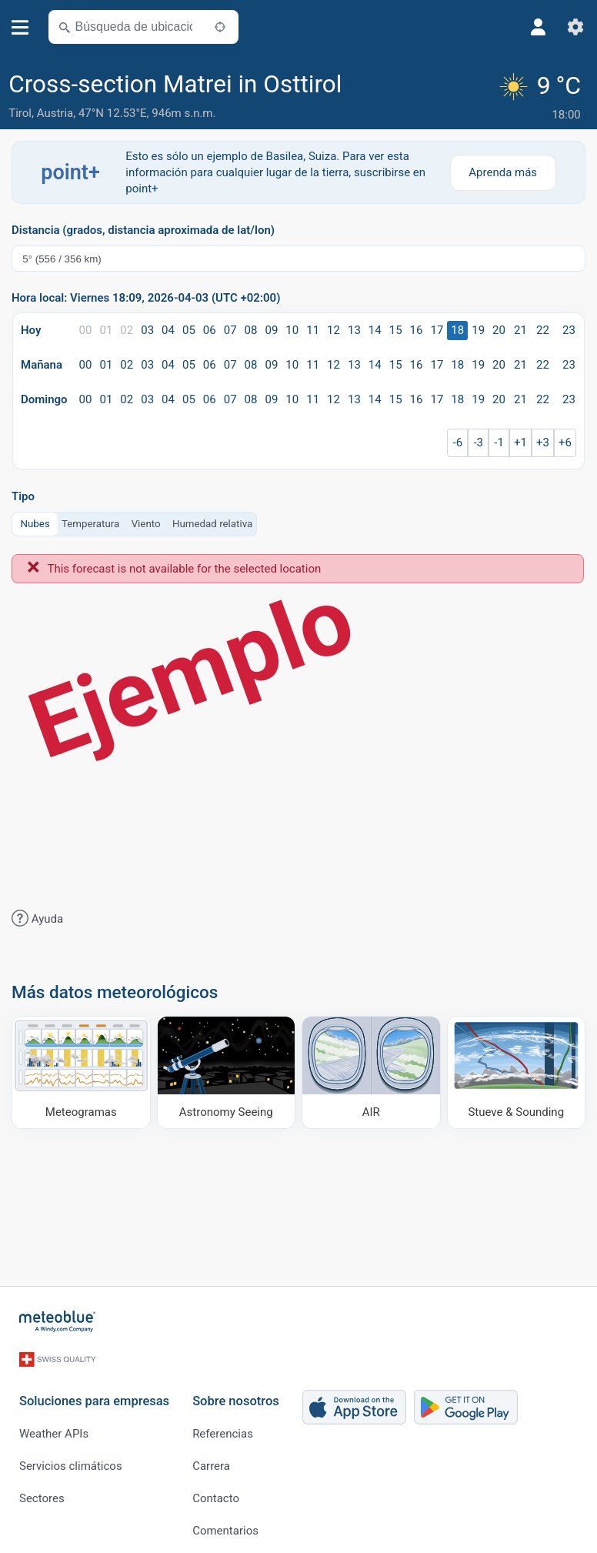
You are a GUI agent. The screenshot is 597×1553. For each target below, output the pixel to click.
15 (395, 329)
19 (478, 329)
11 (312, 329)
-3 (478, 442)
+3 (542, 442)
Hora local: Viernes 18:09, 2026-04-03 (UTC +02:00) (146, 297)
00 (85, 329)
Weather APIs (53, 1425)
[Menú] (20, 27)
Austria (55, 113)
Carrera (211, 1457)
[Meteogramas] (81, 1071)
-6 (458, 442)
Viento (146, 522)
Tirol (20, 113)
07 (230, 329)
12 (333, 329)
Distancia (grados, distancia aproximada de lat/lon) (143, 229)
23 (568, 329)
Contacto (215, 1490)
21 (520, 329)
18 (457, 329)
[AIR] (371, 1071)
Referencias (222, 1425)
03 (147, 329)
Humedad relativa (212, 522)
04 (168, 329)
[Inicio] (57, 1320)
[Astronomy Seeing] (226, 1071)
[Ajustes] (575, 26)
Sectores (42, 1490)
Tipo (23, 496)
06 (209, 329)
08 (251, 329)
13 (354, 329)
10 (291, 329)
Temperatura (90, 522)
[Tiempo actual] (542, 97)
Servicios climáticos (70, 1457)
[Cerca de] (220, 27)
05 (188, 329)
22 (542, 329)
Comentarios (225, 1522)
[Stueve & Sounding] (516, 1071)
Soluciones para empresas (94, 1392)
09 (271, 329)
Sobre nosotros (235, 1392)
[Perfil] (538, 26)
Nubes (35, 522)
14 (375, 329)
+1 (520, 442)
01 (105, 329)
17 (436, 329)
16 (416, 329)
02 (126, 329)
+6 (565, 442)
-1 (499, 442)
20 (498, 329)
